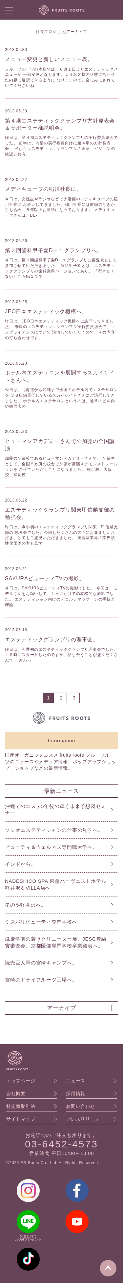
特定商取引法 (20, 1106)
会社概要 (16, 1093)
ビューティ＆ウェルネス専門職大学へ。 (51, 847)
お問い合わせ (80, 1106)
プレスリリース (83, 1119)
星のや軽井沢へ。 (25, 905)
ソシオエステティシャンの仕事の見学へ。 (54, 830)
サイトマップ (20, 1119)
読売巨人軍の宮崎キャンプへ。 (41, 962)
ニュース (75, 1080)
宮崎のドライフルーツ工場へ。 (41, 979)
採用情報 (75, 1093)
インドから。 (20, 864)
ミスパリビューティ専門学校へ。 (43, 922)
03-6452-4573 (61, 1144)
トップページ (20, 1080)
